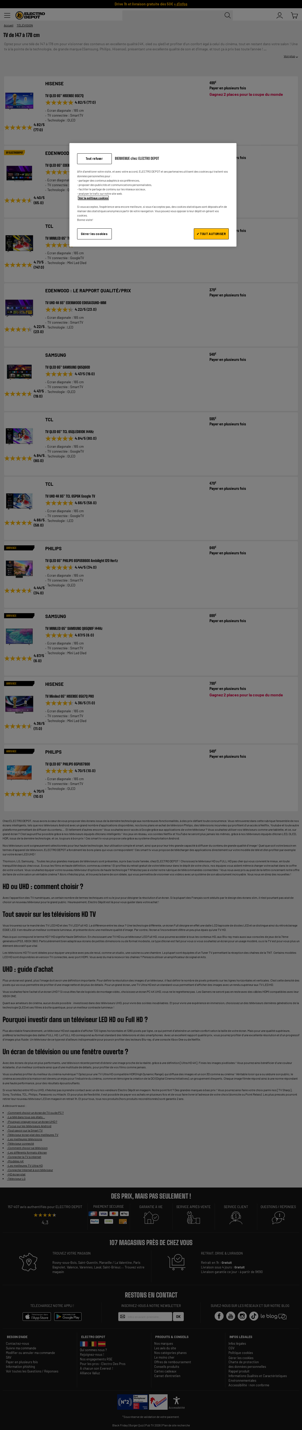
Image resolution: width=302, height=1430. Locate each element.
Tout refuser (94, 159)
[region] (152, 195)
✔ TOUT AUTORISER (211, 234)
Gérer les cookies (94, 234)
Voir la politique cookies (93, 198)
